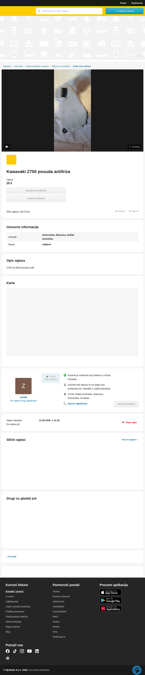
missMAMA (58, 606)
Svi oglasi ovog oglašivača (23, 400)
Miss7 (56, 616)
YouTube (29, 651)
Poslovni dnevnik (61, 596)
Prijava (123, 3)
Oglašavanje (12, 601)
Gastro (56, 621)
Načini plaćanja (13, 621)
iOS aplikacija (111, 592)
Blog (8, 631)
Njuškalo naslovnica (17, 11)
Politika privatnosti (15, 611)
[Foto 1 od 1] (11, 160)
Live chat (137, 670)
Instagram (22, 651)
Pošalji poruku (36, 198)
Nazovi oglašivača (36, 191)
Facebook (8, 651)
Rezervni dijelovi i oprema (37, 66)
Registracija (137, 3)
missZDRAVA (59, 611)
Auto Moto (18, 66)
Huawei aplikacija (111, 608)
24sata (56, 591)
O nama (10, 596)
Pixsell (56, 626)
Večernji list (58, 601)
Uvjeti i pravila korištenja (18, 606)
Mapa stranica (13, 626)
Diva (55, 631)
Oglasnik (7, 66)
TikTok (15, 651)
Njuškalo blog (8, 658)
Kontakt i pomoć (15, 591)
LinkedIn (37, 651)
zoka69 (23, 397)
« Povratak (11, 556)
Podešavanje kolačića (17, 616)
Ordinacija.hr (59, 636)
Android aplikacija (111, 600)
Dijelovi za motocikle (61, 66)
